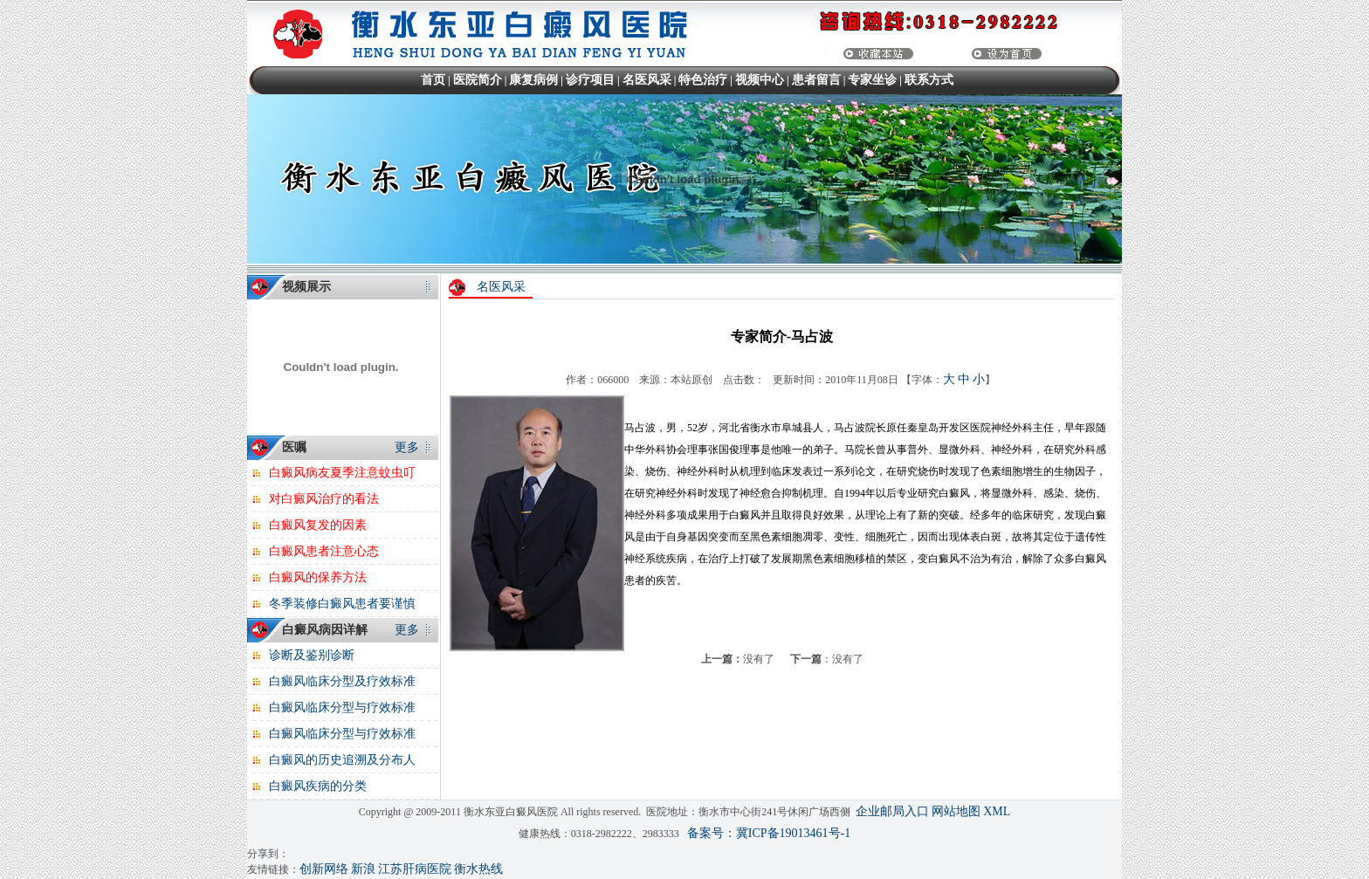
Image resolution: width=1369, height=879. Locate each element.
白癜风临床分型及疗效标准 (342, 681)
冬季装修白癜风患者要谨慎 (342, 603)
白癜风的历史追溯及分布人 (342, 759)
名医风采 (501, 286)
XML (996, 811)
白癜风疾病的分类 (318, 786)
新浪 (363, 869)
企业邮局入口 (892, 811)
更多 (407, 447)
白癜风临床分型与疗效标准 (342, 707)
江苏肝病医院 (414, 869)
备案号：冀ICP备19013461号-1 (768, 833)
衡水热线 (478, 869)
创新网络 (323, 869)
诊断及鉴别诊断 (311, 655)
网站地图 (956, 811)
